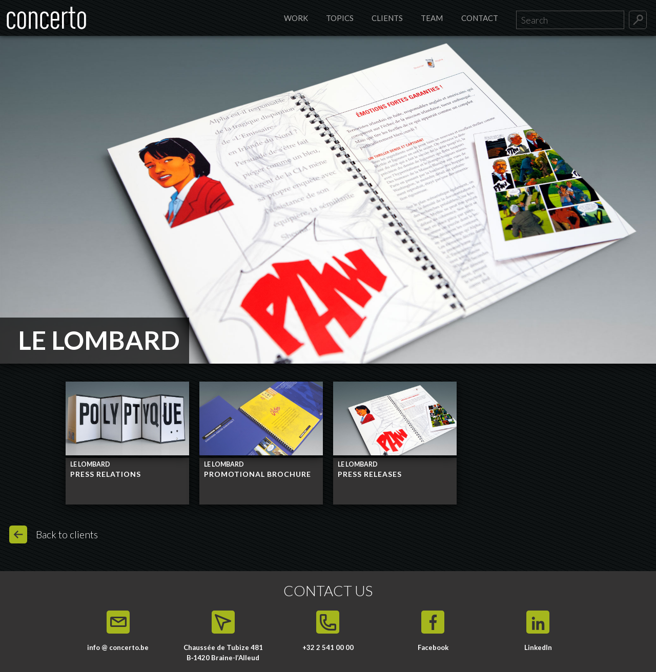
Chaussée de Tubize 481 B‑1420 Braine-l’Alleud (223, 652)
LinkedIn (538, 647)
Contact (479, 18)
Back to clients (67, 534)
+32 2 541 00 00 (328, 647)
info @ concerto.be (118, 647)
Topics (340, 18)
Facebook (433, 647)
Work (296, 18)
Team (432, 18)
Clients (387, 18)
